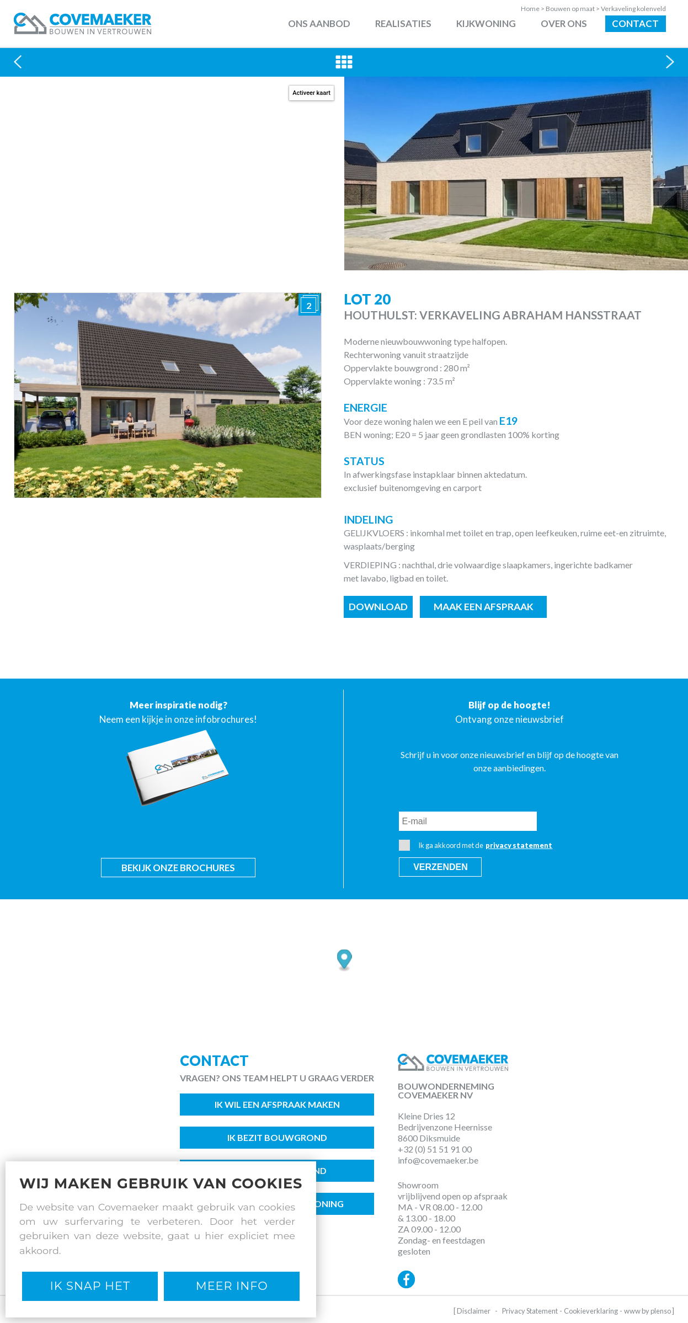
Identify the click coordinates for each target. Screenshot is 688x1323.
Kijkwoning (486, 23)
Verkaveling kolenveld (633, 8)
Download (378, 606)
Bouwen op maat (573, 8)
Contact (635, 23)
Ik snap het (90, 1286)
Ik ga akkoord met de (475, 845)
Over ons (564, 23)
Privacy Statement (530, 1310)
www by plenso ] (649, 1310)
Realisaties (403, 23)
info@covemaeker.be (438, 1160)
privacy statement (519, 845)
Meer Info (232, 1286)
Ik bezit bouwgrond (277, 1137)
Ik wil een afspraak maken (277, 1104)
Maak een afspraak (484, 606)
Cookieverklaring (591, 1310)
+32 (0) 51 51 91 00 (435, 1149)
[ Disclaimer (472, 1310)
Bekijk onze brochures (178, 867)
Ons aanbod (319, 23)
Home (533, 8)
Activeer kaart (311, 93)
